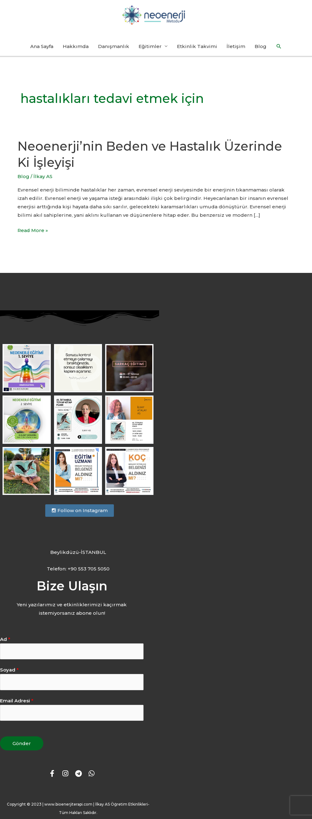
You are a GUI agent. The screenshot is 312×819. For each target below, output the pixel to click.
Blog (260, 46)
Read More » (32, 229)
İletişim (236, 46)
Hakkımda (76, 46)
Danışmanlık (113, 46)
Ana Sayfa (41, 46)
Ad (5, 639)
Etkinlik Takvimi (197, 46)
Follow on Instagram (79, 510)
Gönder (21, 743)
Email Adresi (16, 700)
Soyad (9, 669)
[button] (279, 46)
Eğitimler (150, 46)
